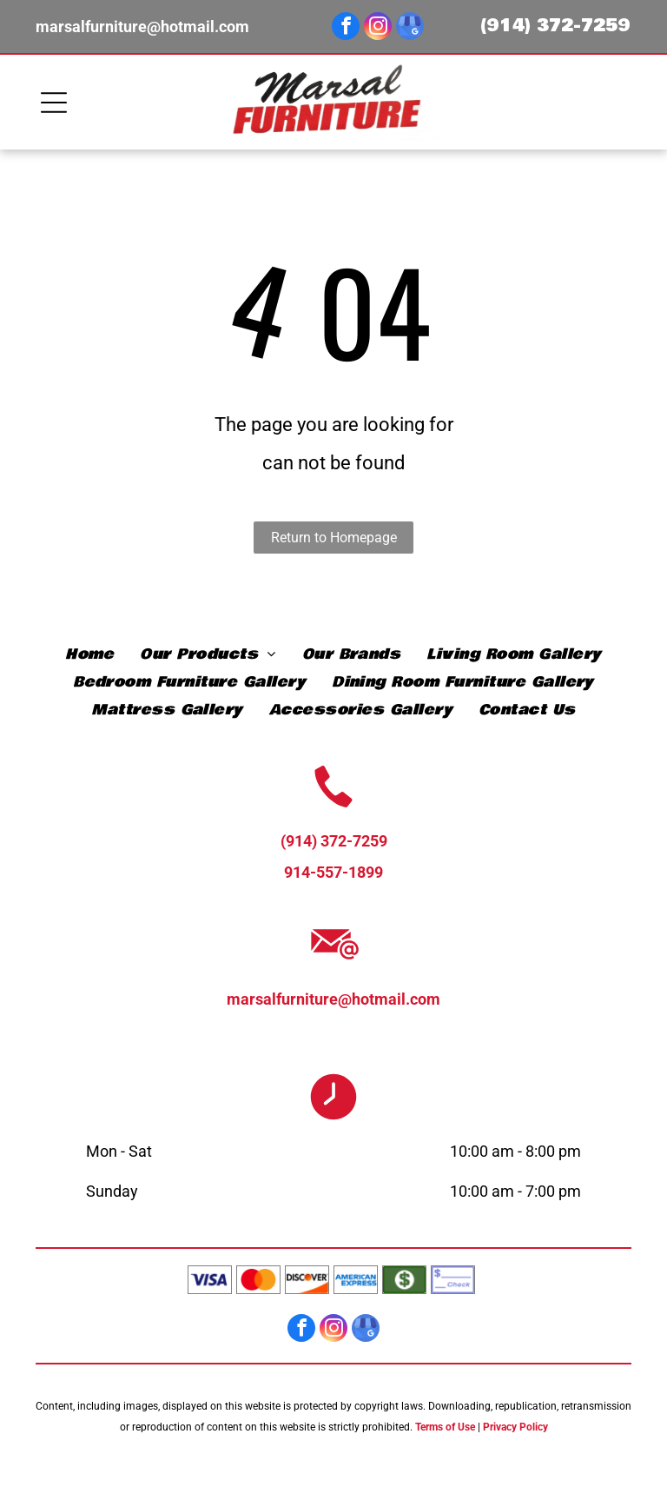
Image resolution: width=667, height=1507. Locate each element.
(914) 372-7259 (555, 26)
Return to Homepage (334, 537)
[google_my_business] (410, 28)
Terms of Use (445, 1427)
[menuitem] (89, 654)
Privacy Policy (515, 1427)
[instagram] (378, 28)
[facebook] (346, 28)
